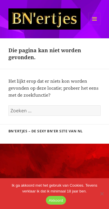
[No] (102, 194)
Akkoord (56, 200)
